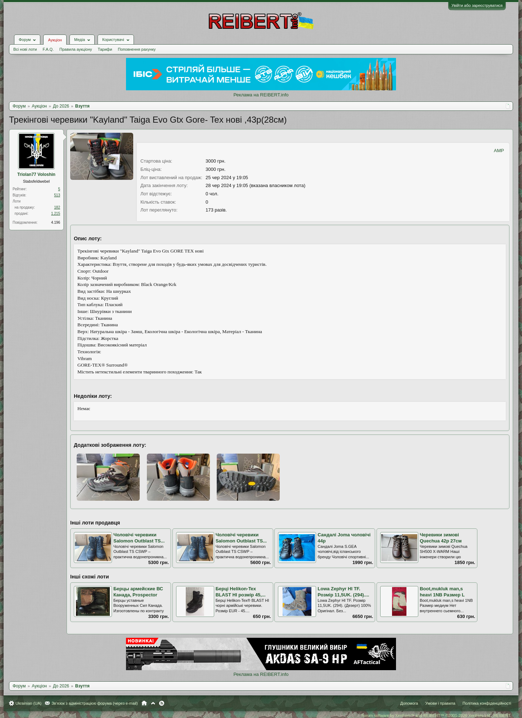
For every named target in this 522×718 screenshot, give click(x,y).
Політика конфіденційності (487, 703)
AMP (499, 150)
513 (57, 195)
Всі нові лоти (25, 49)
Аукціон (55, 40)
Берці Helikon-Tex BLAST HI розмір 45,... (241, 591)
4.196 (55, 222)
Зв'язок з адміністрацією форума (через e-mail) (94, 703)
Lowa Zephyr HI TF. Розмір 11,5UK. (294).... (343, 591)
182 (57, 207)
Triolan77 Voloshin (36, 174)
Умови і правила (440, 703)
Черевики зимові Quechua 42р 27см (441, 538)
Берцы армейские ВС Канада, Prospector (138, 591)
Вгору (153, 703)
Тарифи (105, 49)
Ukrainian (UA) (28, 703)
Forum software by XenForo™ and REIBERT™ (436, 715)
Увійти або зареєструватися (477, 5)
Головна (144, 703)
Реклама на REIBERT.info (260, 94)
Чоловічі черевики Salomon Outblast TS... (139, 538)
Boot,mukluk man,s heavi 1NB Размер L (442, 591)
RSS (161, 703)
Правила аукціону (75, 49)
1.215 (55, 213)
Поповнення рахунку (137, 49)
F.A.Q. (48, 49)
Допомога (409, 703)
